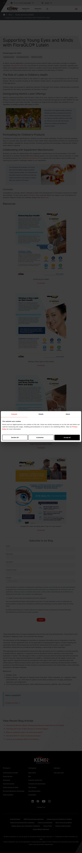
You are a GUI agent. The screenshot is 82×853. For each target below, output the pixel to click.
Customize (41, 437)
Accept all (67, 437)
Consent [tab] (14, 414)
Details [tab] (41, 414)
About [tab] (68, 414)
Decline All (15, 437)
